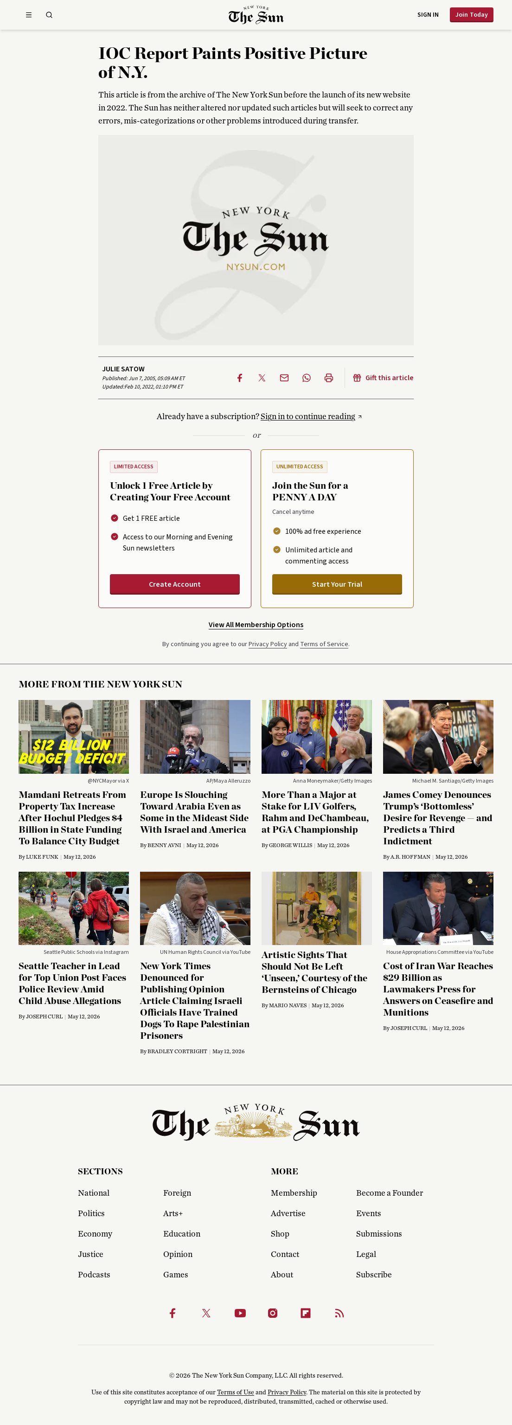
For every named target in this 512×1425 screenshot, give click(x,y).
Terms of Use (235, 1392)
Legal (366, 1254)
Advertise (288, 1214)
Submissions (379, 1234)
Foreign (177, 1193)
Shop (280, 1234)
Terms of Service (324, 644)
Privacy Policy (268, 644)
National (93, 1193)
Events (368, 1214)
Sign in (428, 14)
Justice (90, 1254)
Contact (285, 1254)
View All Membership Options (256, 625)
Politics (91, 1214)
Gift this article (383, 378)
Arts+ (173, 1214)
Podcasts (94, 1275)
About (282, 1275)
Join (471, 14)
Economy (95, 1234)
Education (181, 1234)
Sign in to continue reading (308, 417)
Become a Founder (389, 1193)
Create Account (175, 584)
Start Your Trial (337, 584)
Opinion (177, 1254)
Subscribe (374, 1275)
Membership (294, 1193)
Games (175, 1275)
